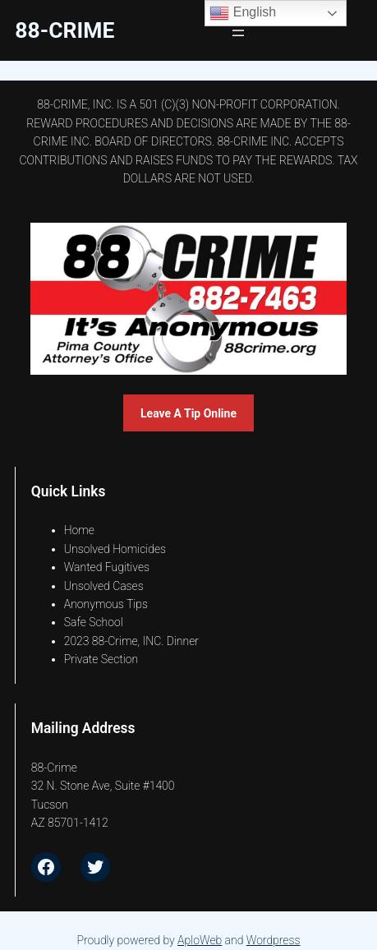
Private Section (101, 659)
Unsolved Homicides (115, 549)
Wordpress (273, 940)
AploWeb (199, 940)
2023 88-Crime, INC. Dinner (131, 641)
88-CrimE (64, 30)
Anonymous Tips (106, 604)
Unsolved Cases (104, 586)
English (242, 13)
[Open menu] (238, 30)
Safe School (93, 622)
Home (79, 530)
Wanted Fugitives (106, 567)
